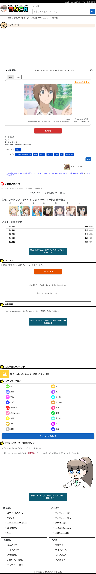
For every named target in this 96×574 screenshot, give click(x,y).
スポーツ (11, 408)
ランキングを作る (63, 518)
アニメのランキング (21, 18)
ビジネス (56, 424)
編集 (88, 159)
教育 (10, 429)
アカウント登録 (62, 533)
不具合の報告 (13, 550)
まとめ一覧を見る (63, 528)
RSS (9, 533)
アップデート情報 (15, 565)
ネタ (10, 424)
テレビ (56, 397)
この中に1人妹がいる (23, 154)
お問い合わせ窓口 (15, 560)
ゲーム (10, 386)
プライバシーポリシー (17, 523)
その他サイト (61, 560)
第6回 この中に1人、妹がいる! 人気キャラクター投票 (54, 70)
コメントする (48, 271)
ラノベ (49, 154)
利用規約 (11, 518)
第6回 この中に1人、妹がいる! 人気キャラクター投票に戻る (48, 251)
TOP (9, 18)
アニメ (18, 150)
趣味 (55, 413)
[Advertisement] (48, 48)
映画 (10, 397)
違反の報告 (12, 545)
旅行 (55, 408)
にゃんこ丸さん (77, 166)
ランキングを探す (63, 513)
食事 (10, 418)
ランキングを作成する (48, 436)
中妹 (35, 154)
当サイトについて (15, 513)
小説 (56, 154)
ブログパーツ (61, 550)
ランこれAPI (60, 555)
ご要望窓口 (12, 555)
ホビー (10, 402)
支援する (59, 545)
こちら (86, 173)
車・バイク (57, 402)
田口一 (42, 154)
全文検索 (35, 6)
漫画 (10, 392)
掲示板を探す (61, 523)
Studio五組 (69, 154)
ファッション (13, 413)
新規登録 (31, 453)
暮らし (56, 418)
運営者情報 (12, 528)
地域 (55, 429)
